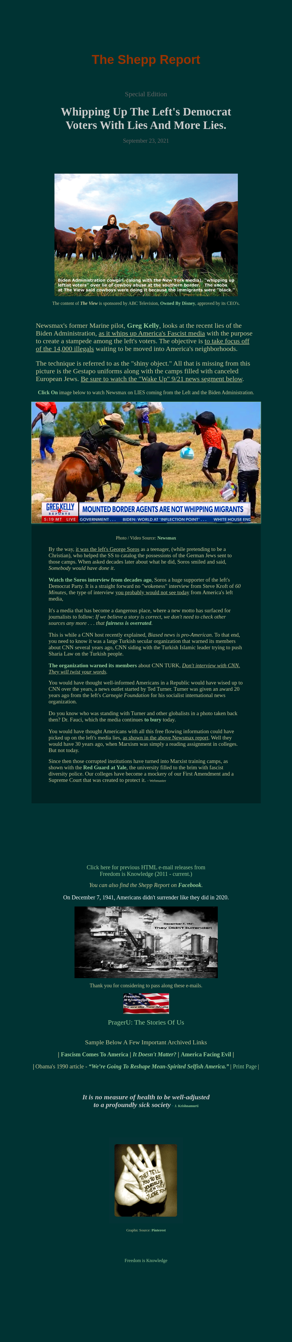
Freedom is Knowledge (146, 1260)
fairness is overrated (128, 623)
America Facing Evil (206, 1054)
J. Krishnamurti (186, 1106)
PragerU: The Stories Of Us (146, 1022)
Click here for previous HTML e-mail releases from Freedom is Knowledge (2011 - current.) (146, 870)
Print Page (245, 1066)
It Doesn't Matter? (155, 1054)
